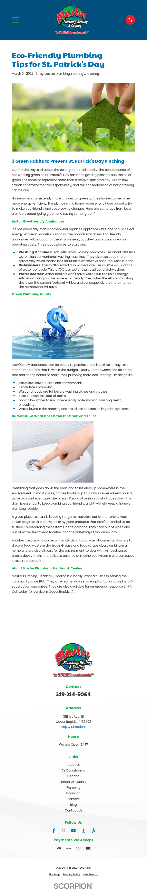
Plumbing (73, 787)
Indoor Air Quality (73, 782)
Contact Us (73, 810)
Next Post (65, 618)
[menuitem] (54, 874)
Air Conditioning (73, 770)
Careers (73, 799)
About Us (73, 765)
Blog (73, 805)
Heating (73, 776)
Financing (73, 793)
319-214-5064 (73, 694)
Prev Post (28, 618)
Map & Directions (73, 727)
